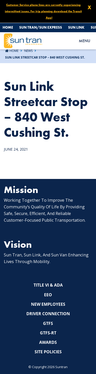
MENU (84, 40)
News (28, 51)
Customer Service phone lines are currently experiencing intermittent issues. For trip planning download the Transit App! (43, 11)
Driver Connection (48, 313)
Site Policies (48, 352)
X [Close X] (89, 7)
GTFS (48, 323)
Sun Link (76, 27)
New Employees (48, 304)
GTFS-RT (48, 333)
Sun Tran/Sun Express (40, 27)
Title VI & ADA (48, 285)
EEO (48, 295)
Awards (48, 342)
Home (8, 27)
